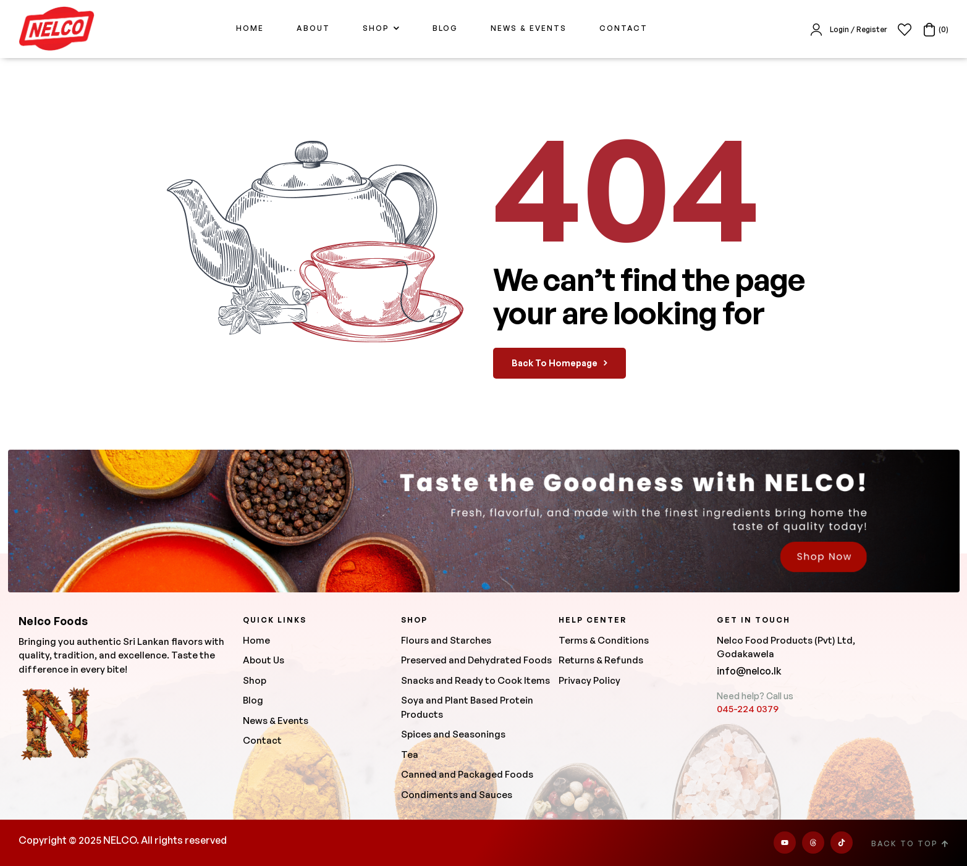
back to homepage (559, 363)
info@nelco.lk (749, 671)
